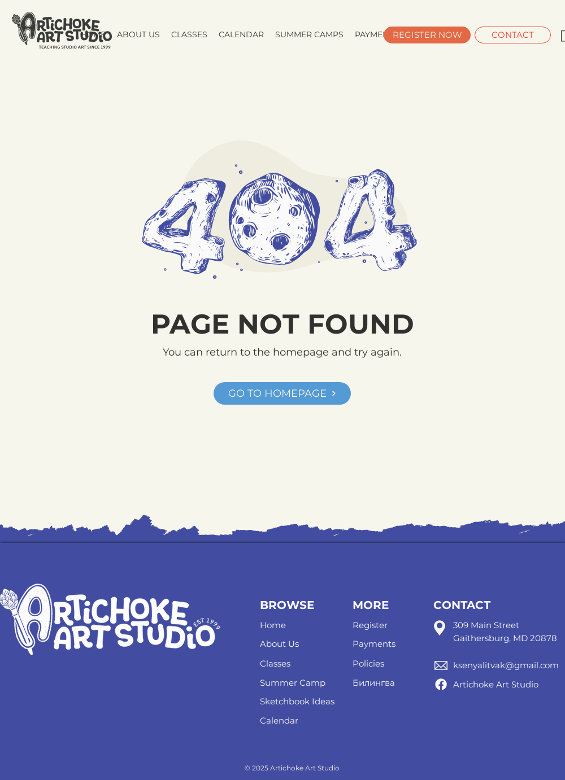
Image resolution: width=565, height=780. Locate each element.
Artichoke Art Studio (495, 684)
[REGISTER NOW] (427, 35)
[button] (309, 34)
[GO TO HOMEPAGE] (282, 393)
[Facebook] (441, 684)
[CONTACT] (513, 35)
